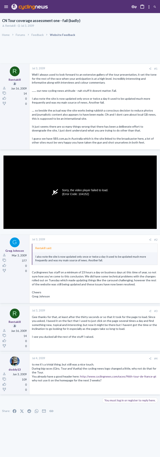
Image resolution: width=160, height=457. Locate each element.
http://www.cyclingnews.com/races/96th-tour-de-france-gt (118, 376)
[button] (6, 6)
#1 (156, 68)
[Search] (155, 7)
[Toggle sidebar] (149, 7)
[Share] (150, 69)
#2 (156, 239)
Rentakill (10, 25)
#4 (156, 358)
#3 (156, 311)
